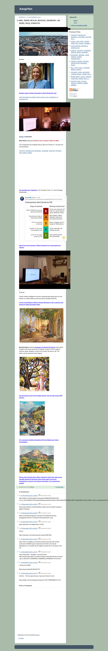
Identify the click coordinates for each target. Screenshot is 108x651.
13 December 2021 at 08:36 (29, 513)
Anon (75, 23)
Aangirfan (25, 8)
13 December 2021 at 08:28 (29, 495)
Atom (37, 635)
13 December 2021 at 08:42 (29, 528)
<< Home (21, 638)
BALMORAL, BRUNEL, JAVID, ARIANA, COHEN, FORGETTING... (80, 57)
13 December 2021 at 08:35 (29, 504)
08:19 (32, 487)
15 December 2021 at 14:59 (29, 562)
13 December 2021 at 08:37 (29, 522)
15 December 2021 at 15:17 (29, 573)
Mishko (21, 137)
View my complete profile (79, 25)
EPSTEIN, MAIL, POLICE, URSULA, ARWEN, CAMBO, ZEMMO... (79, 83)
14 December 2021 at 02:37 (29, 552)
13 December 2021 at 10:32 (29, 539)
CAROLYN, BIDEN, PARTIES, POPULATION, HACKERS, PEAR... (80, 63)
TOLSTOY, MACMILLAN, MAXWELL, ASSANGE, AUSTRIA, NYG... (81, 37)
